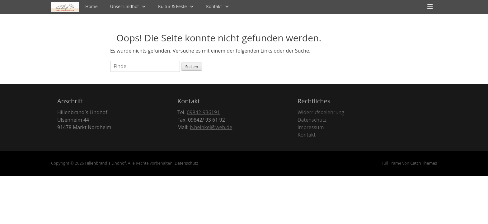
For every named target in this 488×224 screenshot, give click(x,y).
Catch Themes (423, 163)
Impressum (311, 127)
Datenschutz (312, 119)
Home (91, 6)
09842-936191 (203, 112)
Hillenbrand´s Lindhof (105, 163)
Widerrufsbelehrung (321, 112)
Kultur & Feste (172, 6)
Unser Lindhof (124, 6)
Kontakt (214, 6)
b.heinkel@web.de (211, 127)
